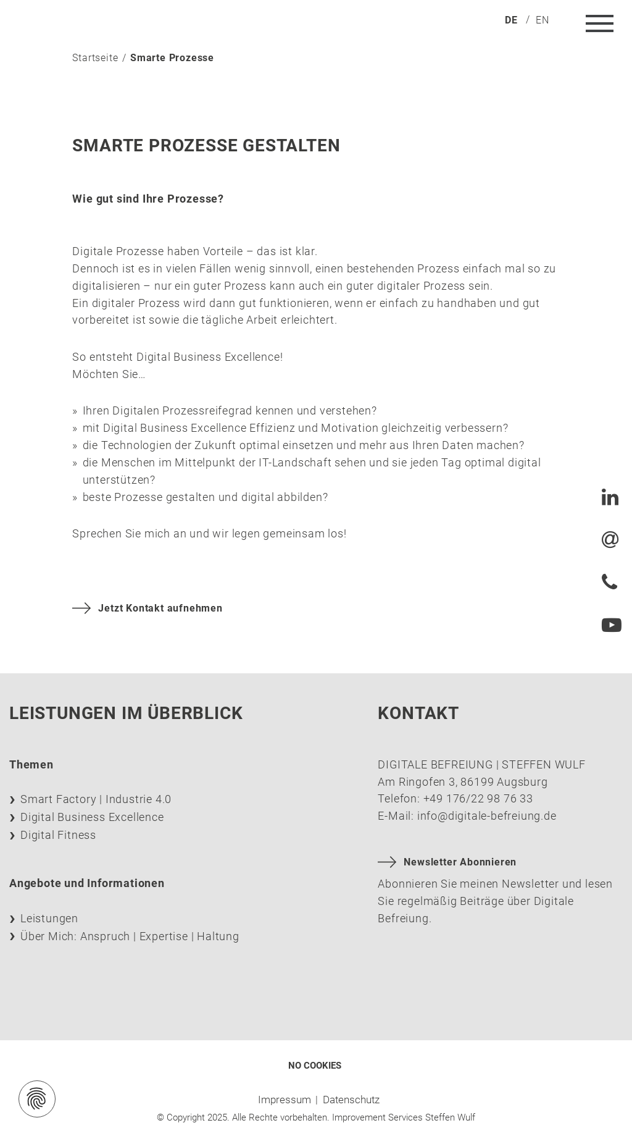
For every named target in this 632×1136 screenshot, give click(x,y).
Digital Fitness (58, 834)
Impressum (284, 1099)
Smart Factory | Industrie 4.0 (96, 799)
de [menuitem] (511, 20)
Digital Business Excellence (92, 816)
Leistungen (49, 918)
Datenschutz (351, 1099)
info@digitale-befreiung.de (487, 815)
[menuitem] (511, 19)
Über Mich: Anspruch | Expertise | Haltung (129, 936)
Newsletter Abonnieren (447, 862)
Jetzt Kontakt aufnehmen (147, 608)
